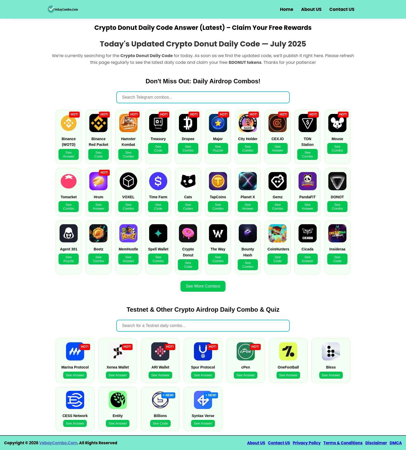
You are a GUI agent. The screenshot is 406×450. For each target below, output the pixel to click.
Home (286, 9)
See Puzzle (218, 148)
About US (311, 9)
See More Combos (203, 286)
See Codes (188, 206)
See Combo (128, 154)
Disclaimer (376, 443)
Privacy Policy (307, 443)
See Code (99, 154)
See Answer (68, 154)
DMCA (396, 443)
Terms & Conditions (343, 443)
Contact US (341, 9)
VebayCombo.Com (58, 443)
